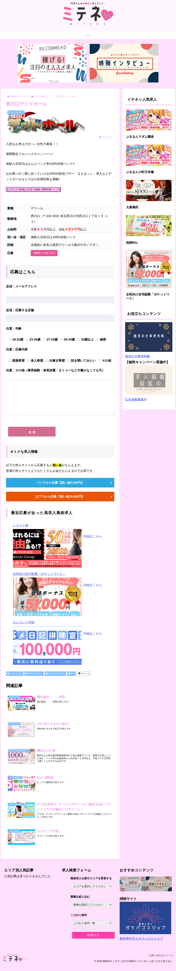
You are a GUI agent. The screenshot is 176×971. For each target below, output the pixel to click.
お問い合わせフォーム (159, 960)
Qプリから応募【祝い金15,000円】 (60, 499)
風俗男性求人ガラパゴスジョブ (141, 943)
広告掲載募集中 (136, 399)
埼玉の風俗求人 (34, 675)
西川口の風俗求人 (55, 675)
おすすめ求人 (14, 675)
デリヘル (84, 675)
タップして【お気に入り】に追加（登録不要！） (33, 189)
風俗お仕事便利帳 (137, 356)
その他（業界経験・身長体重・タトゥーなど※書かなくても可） (55, 370)
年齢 (13, 328)
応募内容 (17, 349)
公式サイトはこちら (44, 253)
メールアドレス (21, 286)
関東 (71, 675)
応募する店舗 (20, 310)
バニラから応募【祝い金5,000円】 (60, 485)
